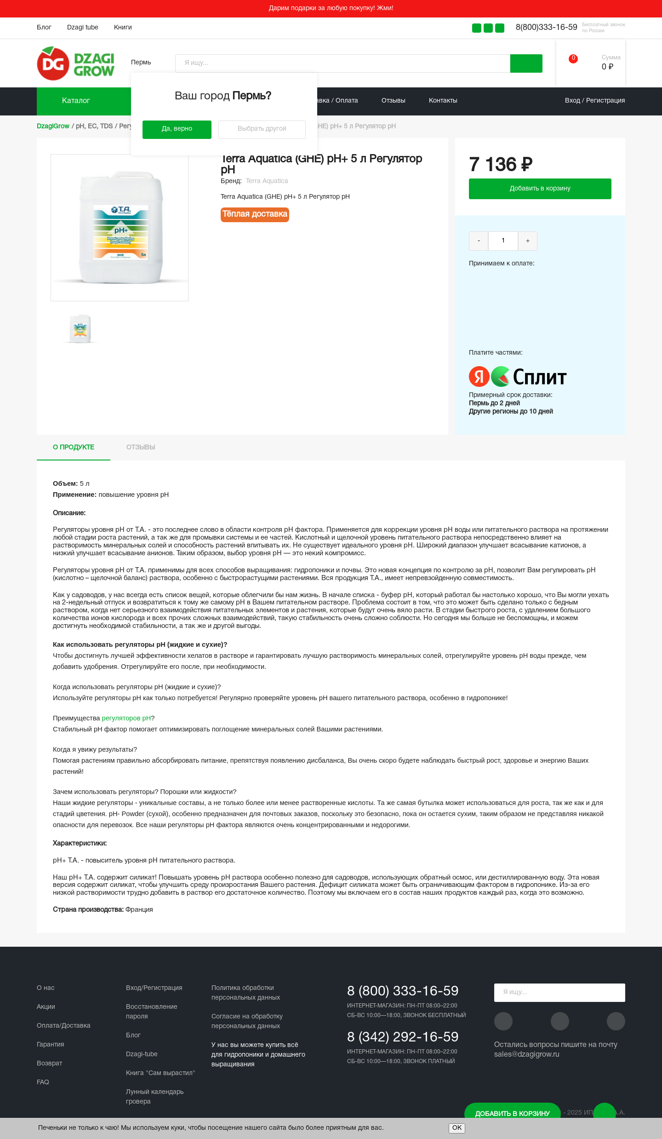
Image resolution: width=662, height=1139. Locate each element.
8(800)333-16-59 (546, 28)
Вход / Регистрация (595, 101)
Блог (44, 28)
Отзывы (393, 101)
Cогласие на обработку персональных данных (247, 1022)
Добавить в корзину (512, 1114)
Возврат (49, 1064)
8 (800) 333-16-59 (403, 992)
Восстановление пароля (151, 1012)
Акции (46, 1007)
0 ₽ (607, 67)
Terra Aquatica (267, 181)
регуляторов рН (126, 718)
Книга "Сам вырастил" (160, 1073)
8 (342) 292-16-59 (403, 1038)
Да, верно (177, 129)
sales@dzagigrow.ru (526, 1055)
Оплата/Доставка (64, 1026)
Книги (123, 28)
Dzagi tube (82, 28)
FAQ (43, 1083)
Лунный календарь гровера (154, 1097)
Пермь (141, 63)
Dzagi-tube (142, 1055)
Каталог (76, 101)
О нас (46, 988)
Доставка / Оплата (329, 101)
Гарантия (50, 1045)
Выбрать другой (262, 129)
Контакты (443, 101)
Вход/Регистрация (154, 988)
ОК (457, 1128)
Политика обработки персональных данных (245, 993)
